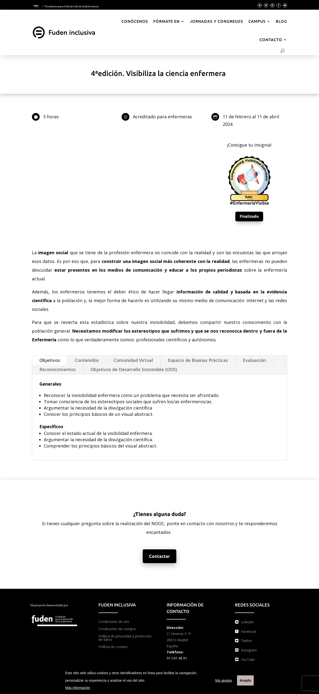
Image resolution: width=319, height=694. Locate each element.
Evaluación (254, 360)
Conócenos (134, 21)
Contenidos (87, 360)
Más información (77, 688)
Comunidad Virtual (133, 360)
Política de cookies (113, 647)
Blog (281, 21)
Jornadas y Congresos (216, 21)
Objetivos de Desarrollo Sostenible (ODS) (133, 369)
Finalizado (249, 216)
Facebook (248, 631)
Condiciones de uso (113, 622)
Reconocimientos (57, 369)
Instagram (249, 650)
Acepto (245, 680)
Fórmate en (166, 21)
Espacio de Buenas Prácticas (198, 360)
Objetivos (49, 360)
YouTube (248, 659)
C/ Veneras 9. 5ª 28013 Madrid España (179, 639)
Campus (257, 21)
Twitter (246, 640)
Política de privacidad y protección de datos (125, 638)
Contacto (271, 39)
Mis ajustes (223, 680)
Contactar (159, 556)
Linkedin (247, 622)
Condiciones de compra (116, 629)
